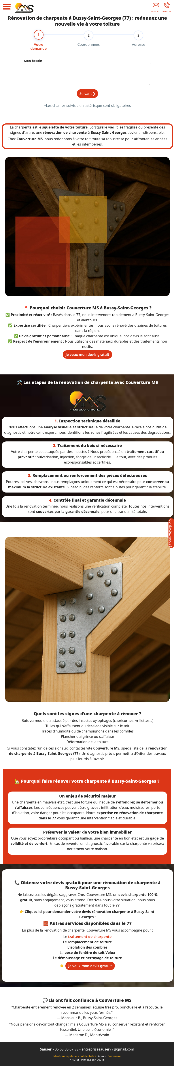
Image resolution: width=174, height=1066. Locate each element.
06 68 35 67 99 (66, 1049)
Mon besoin (33, 61)
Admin (102, 1056)
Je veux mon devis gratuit (87, 354)
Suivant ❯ (87, 94)
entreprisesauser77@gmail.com (107, 1049)
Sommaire (114, 1056)
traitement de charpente (90, 936)
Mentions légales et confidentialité (74, 1056)
